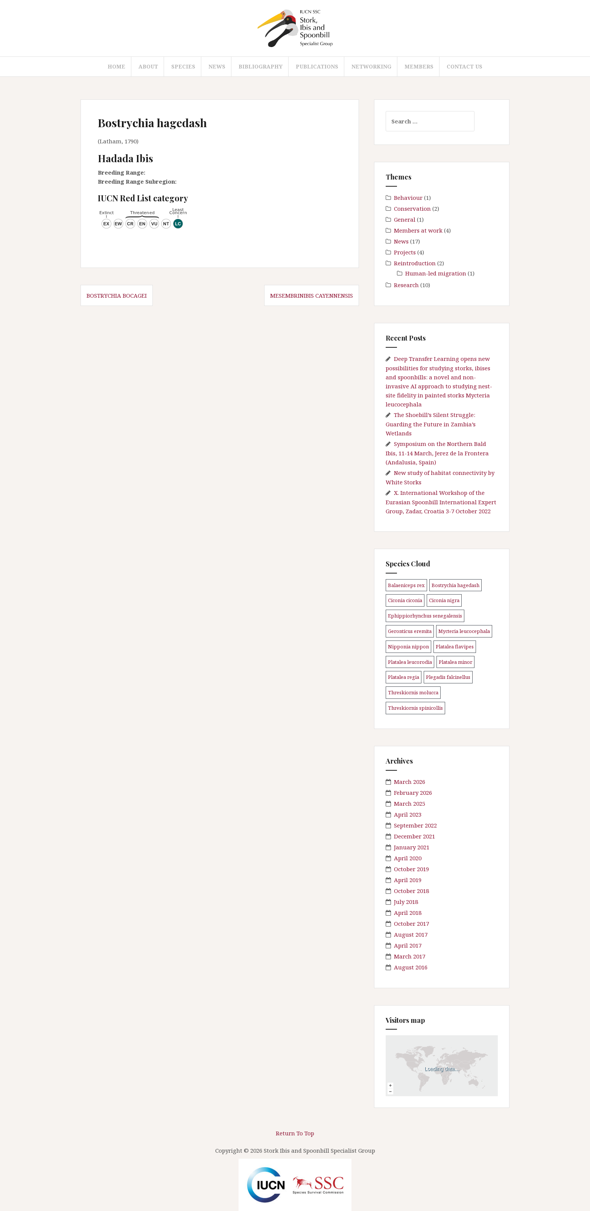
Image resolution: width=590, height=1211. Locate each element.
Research (406, 285)
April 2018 (407, 912)
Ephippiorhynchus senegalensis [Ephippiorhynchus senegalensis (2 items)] (425, 615)
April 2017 (407, 945)
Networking (371, 66)
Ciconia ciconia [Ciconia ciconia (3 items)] (405, 600)
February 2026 (413, 792)
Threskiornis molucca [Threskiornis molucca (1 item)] (413, 692)
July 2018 (406, 901)
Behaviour (408, 197)
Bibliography (261, 66)
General (404, 219)
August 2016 (410, 967)
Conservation (412, 208)
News (216, 66)
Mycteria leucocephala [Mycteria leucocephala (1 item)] (464, 631)
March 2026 (409, 781)
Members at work (418, 230)
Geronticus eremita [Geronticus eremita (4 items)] (410, 631)
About (148, 66)
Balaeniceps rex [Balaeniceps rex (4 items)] (406, 585)
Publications (317, 66)
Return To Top (295, 1133)
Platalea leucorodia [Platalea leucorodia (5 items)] (410, 662)
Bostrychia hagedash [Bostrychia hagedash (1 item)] (455, 585)
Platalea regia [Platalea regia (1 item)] (403, 677)
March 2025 (409, 803)
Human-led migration (435, 273)
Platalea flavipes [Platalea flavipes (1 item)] (455, 646)
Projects (405, 252)
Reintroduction (415, 263)
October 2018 (411, 891)
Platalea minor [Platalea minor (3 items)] (455, 662)
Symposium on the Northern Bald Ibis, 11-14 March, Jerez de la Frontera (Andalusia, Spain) (437, 453)
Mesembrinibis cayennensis (311, 295)
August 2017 (410, 934)
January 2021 (411, 847)
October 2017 (411, 923)
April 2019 (407, 880)
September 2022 (415, 825)
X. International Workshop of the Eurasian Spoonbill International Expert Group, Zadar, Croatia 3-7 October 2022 (441, 502)
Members (418, 66)
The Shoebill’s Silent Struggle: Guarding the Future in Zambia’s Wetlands (431, 424)
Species (183, 66)
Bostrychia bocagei (117, 295)
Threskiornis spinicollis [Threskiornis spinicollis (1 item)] (415, 707)
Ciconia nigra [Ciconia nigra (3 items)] (444, 600)
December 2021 (414, 836)
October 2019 (411, 869)
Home (116, 66)
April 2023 (407, 814)
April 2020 (407, 858)
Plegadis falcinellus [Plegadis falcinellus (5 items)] (448, 677)
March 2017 (409, 956)
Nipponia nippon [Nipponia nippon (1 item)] (408, 646)
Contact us (464, 66)
